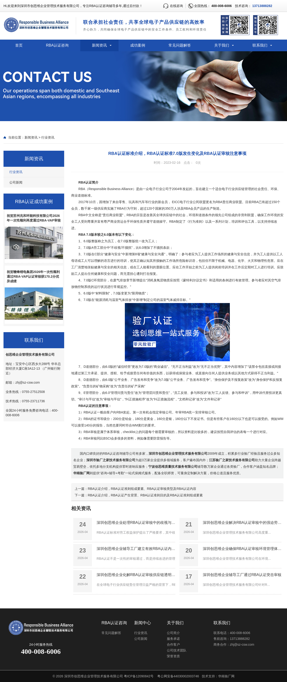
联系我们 (259, 45)
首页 (19, 45)
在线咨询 (176, 6)
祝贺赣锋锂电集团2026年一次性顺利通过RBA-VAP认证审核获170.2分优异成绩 (33, 276)
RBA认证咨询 (57, 45)
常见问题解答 (179, 45)
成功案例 (137, 45)
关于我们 (221, 45)
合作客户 (173, 644)
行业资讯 (47, 137)
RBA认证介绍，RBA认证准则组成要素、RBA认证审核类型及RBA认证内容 (142, 489)
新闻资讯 (99, 45)
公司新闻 (15, 182)
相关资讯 (81, 508)
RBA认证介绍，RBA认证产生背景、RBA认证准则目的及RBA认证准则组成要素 (145, 495)
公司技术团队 (176, 650)
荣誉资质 (173, 656)
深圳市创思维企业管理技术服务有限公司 (93, 676)
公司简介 (173, 633)
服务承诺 (173, 639)
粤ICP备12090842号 (139, 676)
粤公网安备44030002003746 (178, 676)
